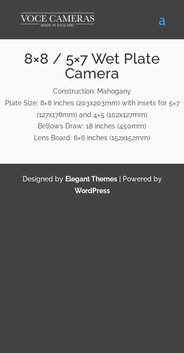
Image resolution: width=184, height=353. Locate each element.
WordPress (92, 191)
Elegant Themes (91, 179)
